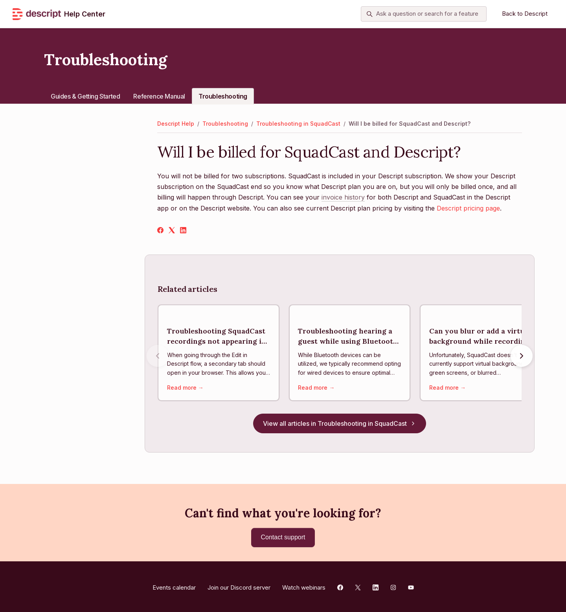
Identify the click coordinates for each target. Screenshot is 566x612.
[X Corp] (172, 231)
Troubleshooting (222, 96)
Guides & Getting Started (85, 96)
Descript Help (175, 123)
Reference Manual (159, 96)
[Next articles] (522, 357)
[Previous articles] (158, 357)
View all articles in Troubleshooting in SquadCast (339, 425)
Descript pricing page (468, 208)
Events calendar (174, 585)
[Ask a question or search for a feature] (424, 14)
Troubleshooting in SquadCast (298, 123)
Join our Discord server (239, 585)
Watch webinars (303, 585)
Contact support (283, 537)
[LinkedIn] (183, 231)
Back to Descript (525, 13)
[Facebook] (160, 231)
